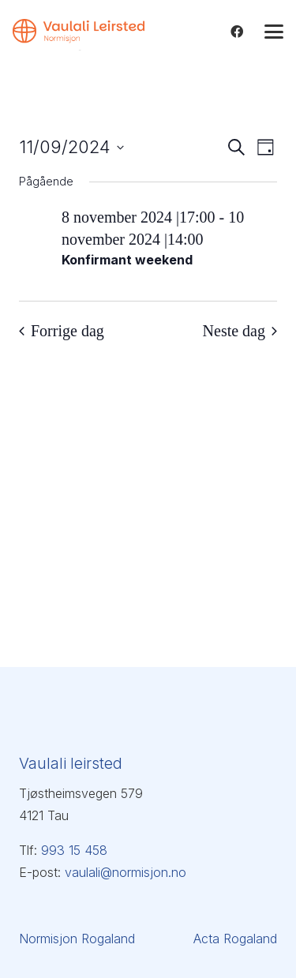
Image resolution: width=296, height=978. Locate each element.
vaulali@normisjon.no (125, 872)
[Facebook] (236, 31)
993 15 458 (74, 850)
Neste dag (240, 330)
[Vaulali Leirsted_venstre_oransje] (78, 35)
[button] (274, 31)
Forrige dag (61, 330)
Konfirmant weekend (127, 260)
